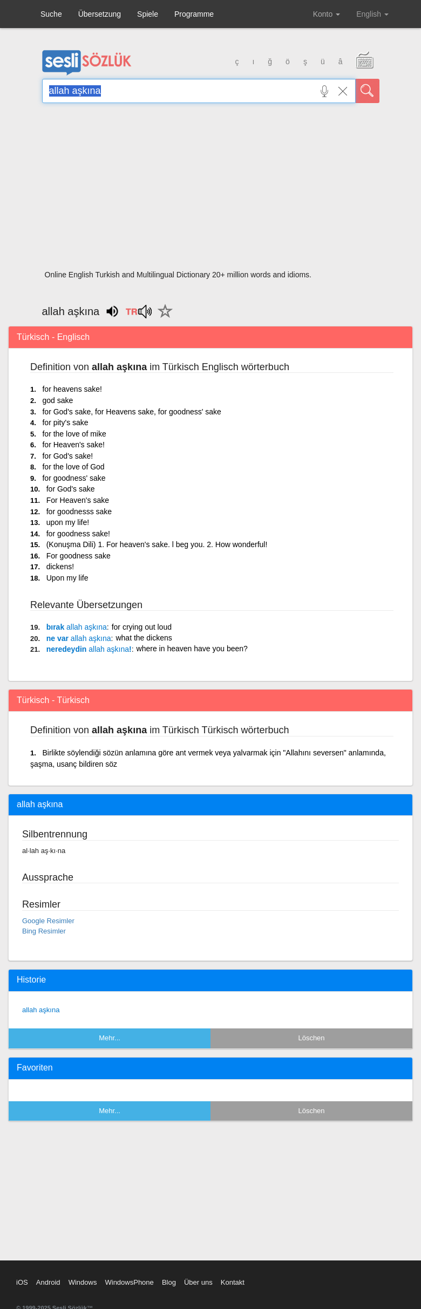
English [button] (372, 14)
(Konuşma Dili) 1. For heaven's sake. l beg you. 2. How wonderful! (157, 544)
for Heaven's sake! (73, 444)
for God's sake (70, 489)
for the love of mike (74, 433)
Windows (83, 1282)
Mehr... (109, 1038)
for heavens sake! (72, 389)
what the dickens (144, 637)
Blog (169, 1282)
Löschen (311, 1038)
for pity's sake (65, 422)
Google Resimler (48, 921)
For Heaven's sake (77, 500)
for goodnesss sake (79, 511)
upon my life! (67, 522)
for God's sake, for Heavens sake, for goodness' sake (131, 411)
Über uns (198, 1282)
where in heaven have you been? (192, 648)
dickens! (60, 566)
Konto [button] (326, 14)
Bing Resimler (44, 931)
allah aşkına (40, 1010)
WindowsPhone (129, 1282)
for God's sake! (67, 456)
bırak (76, 627)
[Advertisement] (210, 189)
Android (48, 1282)
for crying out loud (142, 627)
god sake (57, 400)
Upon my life (67, 578)
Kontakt (233, 1282)
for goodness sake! (78, 533)
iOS (22, 1282)
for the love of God (73, 466)
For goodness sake (78, 555)
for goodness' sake (73, 478)
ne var (78, 638)
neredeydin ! (89, 649)
